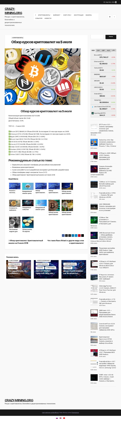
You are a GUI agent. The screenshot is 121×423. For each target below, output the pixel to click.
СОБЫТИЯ (38, 18)
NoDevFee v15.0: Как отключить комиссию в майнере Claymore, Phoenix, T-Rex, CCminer (107, 143)
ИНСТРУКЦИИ (78, 15)
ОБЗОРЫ (89, 15)
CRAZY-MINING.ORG (19, 400)
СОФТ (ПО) (67, 15)
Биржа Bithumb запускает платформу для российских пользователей (36, 165)
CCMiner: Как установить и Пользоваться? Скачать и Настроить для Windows (103, 221)
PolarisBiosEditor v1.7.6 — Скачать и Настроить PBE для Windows (107, 301)
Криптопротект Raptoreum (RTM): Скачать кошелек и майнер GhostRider (106, 340)
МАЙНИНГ (56, 15)
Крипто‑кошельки (44, 260)
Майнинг (68, 268)
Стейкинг (13, 268)
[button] (110, 17)
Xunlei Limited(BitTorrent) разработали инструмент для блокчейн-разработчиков (40, 170)
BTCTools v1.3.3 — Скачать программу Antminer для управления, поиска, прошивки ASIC (102, 129)
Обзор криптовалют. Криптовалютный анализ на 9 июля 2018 (33, 175)
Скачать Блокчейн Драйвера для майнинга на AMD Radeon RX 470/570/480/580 (101, 170)
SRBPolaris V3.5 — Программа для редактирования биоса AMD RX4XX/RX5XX (107, 313)
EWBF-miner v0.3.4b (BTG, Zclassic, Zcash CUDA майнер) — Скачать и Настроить (106, 378)
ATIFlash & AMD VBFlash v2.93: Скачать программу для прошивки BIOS (107, 156)
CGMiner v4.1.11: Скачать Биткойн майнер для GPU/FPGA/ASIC (107, 184)
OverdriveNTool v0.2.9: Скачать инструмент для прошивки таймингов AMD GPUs (107, 327)
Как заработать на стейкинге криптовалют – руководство (17, 274)
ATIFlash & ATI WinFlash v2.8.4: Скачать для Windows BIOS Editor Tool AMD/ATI (107, 264)
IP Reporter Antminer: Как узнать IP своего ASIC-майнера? (106, 277)
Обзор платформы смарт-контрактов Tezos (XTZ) (29, 172)
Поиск (111, 36)
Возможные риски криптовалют (23, 167)
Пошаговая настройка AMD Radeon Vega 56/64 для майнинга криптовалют (107, 251)
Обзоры (40, 268)
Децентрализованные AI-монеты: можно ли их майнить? (73, 274)
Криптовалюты (18, 38)
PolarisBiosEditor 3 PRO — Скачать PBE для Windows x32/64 (107, 195)
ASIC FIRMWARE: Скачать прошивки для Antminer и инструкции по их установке (107, 207)
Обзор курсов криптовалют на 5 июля (41, 42)
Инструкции (14, 260)
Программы (51, 268)
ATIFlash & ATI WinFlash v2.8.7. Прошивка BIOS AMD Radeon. (107, 352)
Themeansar (75, 412)
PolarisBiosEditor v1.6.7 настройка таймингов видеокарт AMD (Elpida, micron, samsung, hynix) (107, 364)
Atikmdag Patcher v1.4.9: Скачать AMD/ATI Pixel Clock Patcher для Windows (107, 289)
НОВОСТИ (48, 18)
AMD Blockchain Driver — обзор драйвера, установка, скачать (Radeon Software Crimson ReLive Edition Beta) (103, 237)
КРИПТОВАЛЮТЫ (44, 15)
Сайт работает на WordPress (50, 412)
